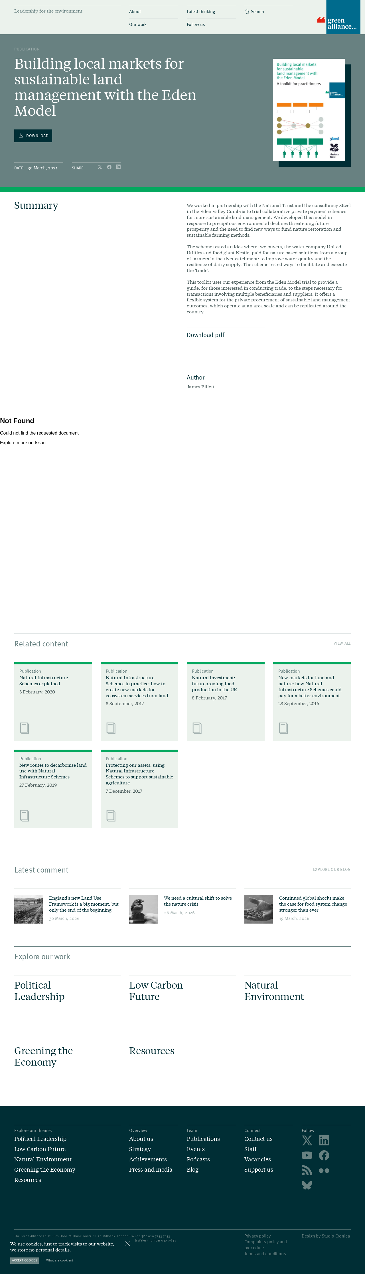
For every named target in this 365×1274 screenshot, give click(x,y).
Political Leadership (40, 1138)
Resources (27, 1179)
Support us (258, 1169)
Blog (192, 1169)
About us (141, 1138)
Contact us (258, 1138)
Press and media (151, 1169)
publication (27, 49)
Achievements (148, 1159)
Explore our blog (332, 869)
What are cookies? (59, 1260)
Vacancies (257, 1159)
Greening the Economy (44, 1169)
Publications (203, 1138)
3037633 (169, 1240)
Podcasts (198, 1159)
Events (196, 1148)
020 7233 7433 (159, 1236)
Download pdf (224, 334)
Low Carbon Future (40, 1148)
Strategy (140, 1148)
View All (342, 643)
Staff (250, 1148)
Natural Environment (43, 1159)
